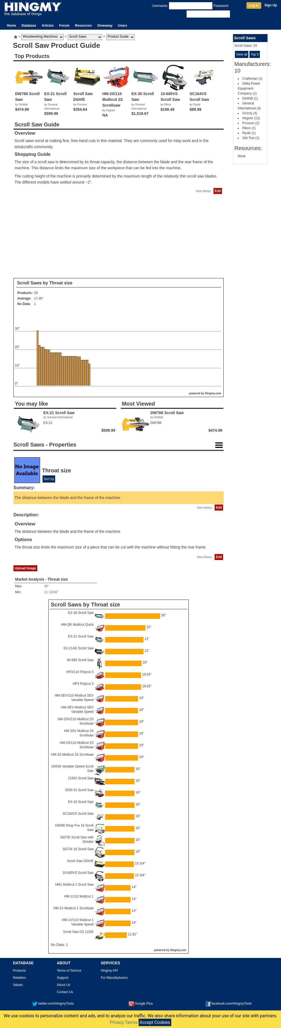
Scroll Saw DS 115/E (78, 932)
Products (19, 970)
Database (28, 25)
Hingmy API (109, 970)
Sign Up (271, 5)
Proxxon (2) (250, 123)
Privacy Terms (123, 1022)
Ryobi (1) (249, 133)
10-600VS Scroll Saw (78, 873)
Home (11, 25)
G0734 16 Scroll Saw (78, 849)
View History (203, 191)
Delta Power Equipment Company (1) (249, 88)
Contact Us (65, 992)
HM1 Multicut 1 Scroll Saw (74, 884)
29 (36, 293)
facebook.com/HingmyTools (229, 1003)
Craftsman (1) (252, 79)
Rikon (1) (249, 128)
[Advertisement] (118, 236)
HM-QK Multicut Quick (77, 625)
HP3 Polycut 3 (83, 684)
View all (241, 54)
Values (18, 985)
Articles (48, 25)
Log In (254, 5)
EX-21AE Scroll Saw (79, 648)
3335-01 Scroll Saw (79, 790)
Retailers (19, 978)
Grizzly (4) (249, 113)
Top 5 (254, 54)
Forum (64, 25)
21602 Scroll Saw (81, 778)
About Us (63, 985)
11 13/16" (51, 592)
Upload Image (25, 568)
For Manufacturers (114, 978)
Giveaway (104, 25)
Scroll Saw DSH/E (80, 861)
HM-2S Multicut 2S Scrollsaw (72, 755)
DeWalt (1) (250, 98)
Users (122, 25)
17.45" (38, 298)
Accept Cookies (155, 1022)
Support (62, 978)
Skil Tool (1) (250, 138)
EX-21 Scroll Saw (81, 636)
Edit (218, 191)
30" (46, 586)
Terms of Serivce (69, 970)
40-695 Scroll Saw (80, 660)
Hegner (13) (251, 118)
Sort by (49, 479)
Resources (83, 25)
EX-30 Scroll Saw (81, 613)
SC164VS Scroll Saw (78, 814)
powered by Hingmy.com (205, 393)
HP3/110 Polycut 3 (80, 672)
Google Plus (141, 1003)
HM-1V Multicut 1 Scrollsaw (73, 908)
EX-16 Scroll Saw (81, 802)
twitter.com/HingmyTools (53, 1003)
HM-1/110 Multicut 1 (79, 896)
